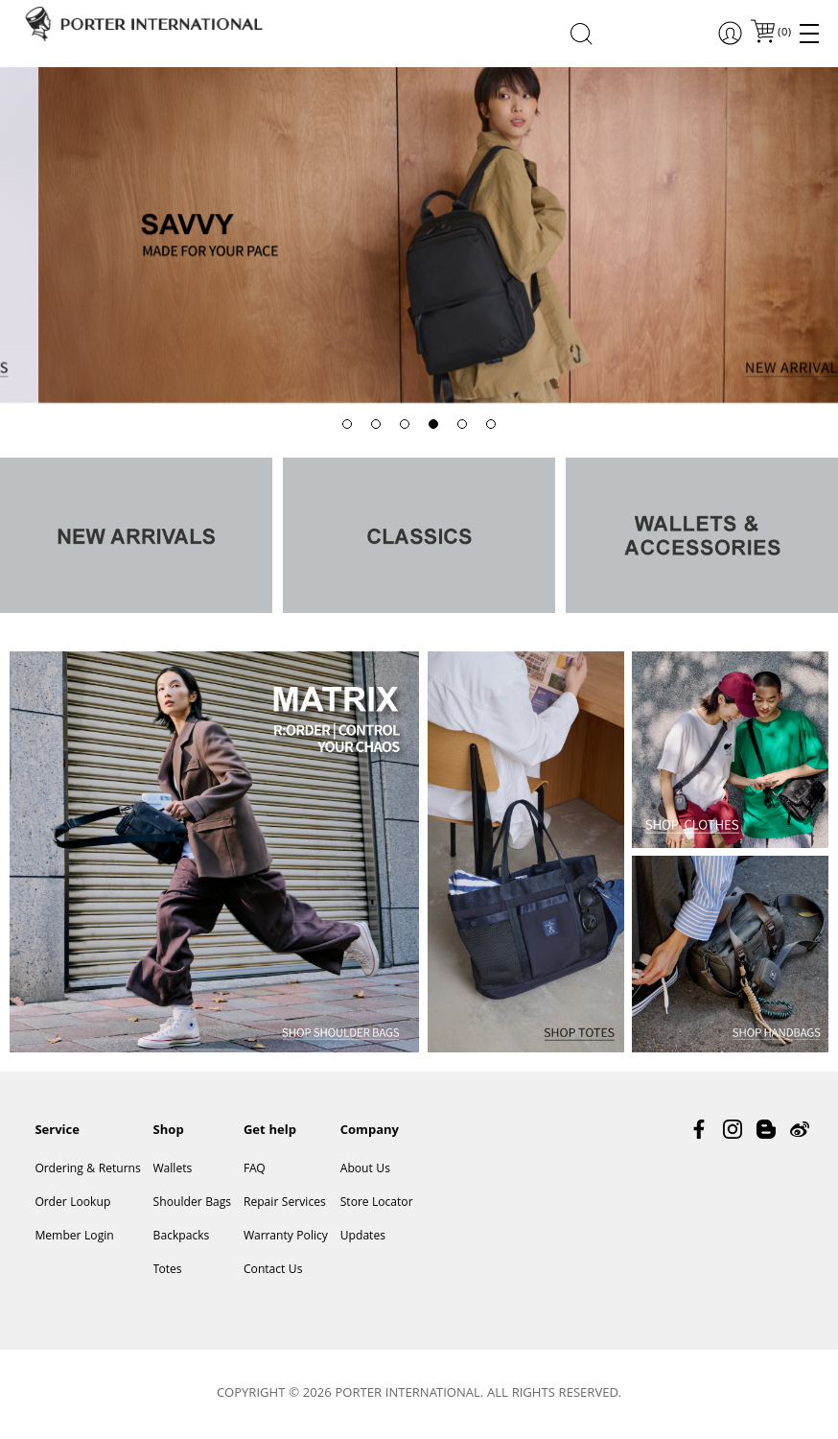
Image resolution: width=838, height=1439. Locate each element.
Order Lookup (72, 1203)
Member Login (74, 1237)
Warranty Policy (286, 1237)
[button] (347, 424)
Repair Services (285, 1203)
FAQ (255, 1170)
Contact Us (273, 1271)
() (783, 33)
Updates (362, 1237)
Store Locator (376, 1203)
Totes (167, 1271)
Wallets (173, 1170)
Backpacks (181, 1237)
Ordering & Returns (87, 1170)
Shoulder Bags (192, 1203)
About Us (365, 1170)
